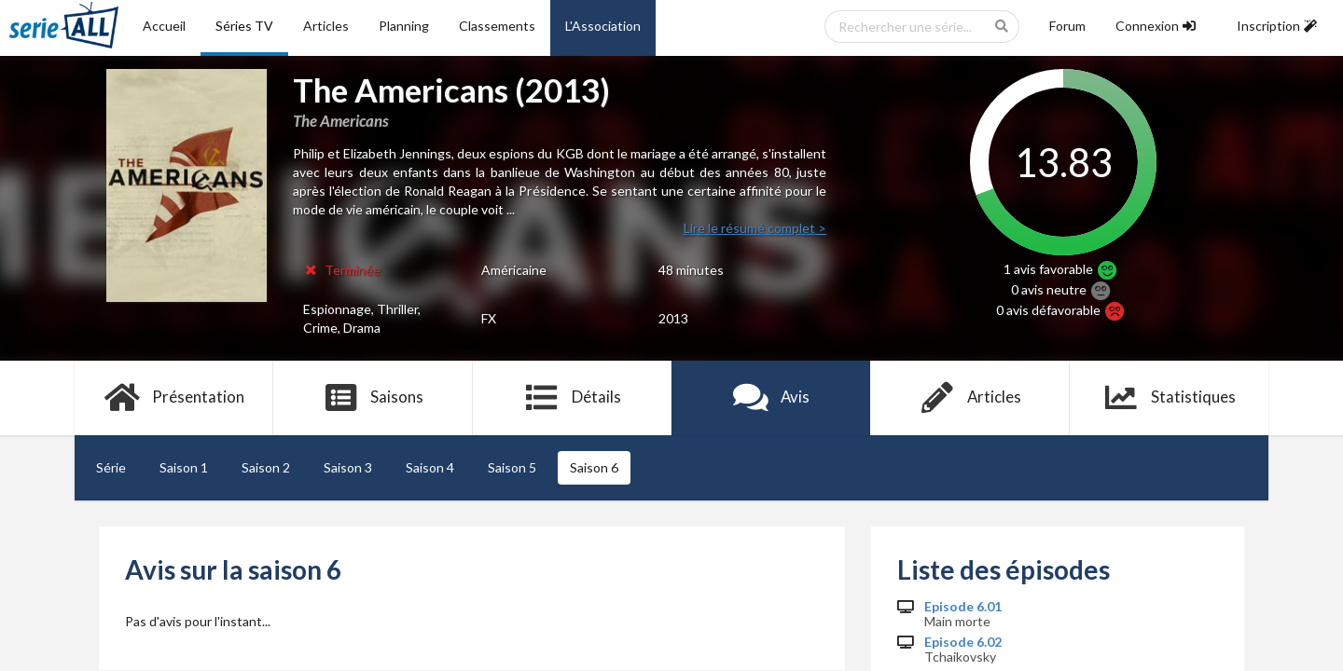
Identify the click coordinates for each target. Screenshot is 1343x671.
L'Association (603, 26)
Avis (771, 398)
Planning (404, 26)
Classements (497, 26)
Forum (1067, 26)
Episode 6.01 (963, 606)
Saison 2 (266, 467)
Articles (326, 26)
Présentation (174, 398)
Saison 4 (430, 467)
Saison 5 (512, 467)
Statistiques (1169, 398)
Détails (572, 398)
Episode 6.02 (963, 642)
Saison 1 (183, 467)
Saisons (373, 398)
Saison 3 (348, 467)
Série (111, 467)
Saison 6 (594, 467)
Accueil (164, 26)
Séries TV (244, 26)
